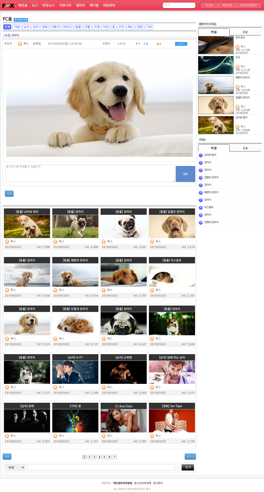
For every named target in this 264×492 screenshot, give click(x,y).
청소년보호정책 (142, 483)
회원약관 (106, 483)
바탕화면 (109, 5)
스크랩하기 (181, 44)
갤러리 (80, 5)
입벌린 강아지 (211, 177)
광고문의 (158, 483)
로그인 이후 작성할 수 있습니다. (90, 173)
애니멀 (94, 5)
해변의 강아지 (211, 192)
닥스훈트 (208, 207)
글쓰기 (190, 456)
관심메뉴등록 (20, 20)
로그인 (209, 5)
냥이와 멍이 (210, 155)
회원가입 (226, 5)
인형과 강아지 (211, 222)
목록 (9, 193)
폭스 (26, 43)
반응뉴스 (48, 5)
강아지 (207, 162)
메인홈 (22, 5)
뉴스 (35, 5)
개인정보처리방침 (122, 483)
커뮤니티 (65, 5)
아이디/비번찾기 (248, 5)
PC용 (7, 19)
